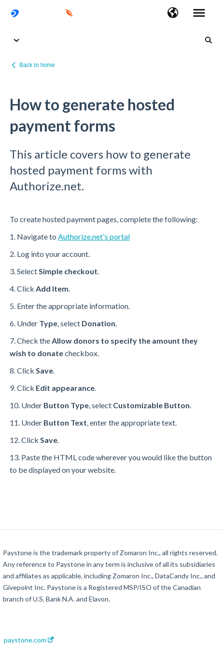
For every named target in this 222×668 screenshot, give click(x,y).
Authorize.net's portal (94, 236)
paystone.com (29, 640)
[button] (173, 13)
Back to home (37, 65)
